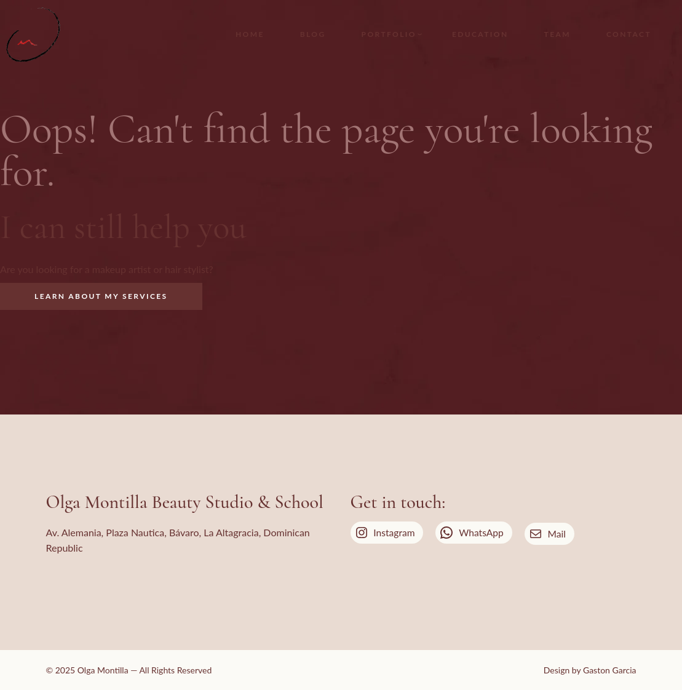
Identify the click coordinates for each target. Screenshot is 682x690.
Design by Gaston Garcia (590, 670)
